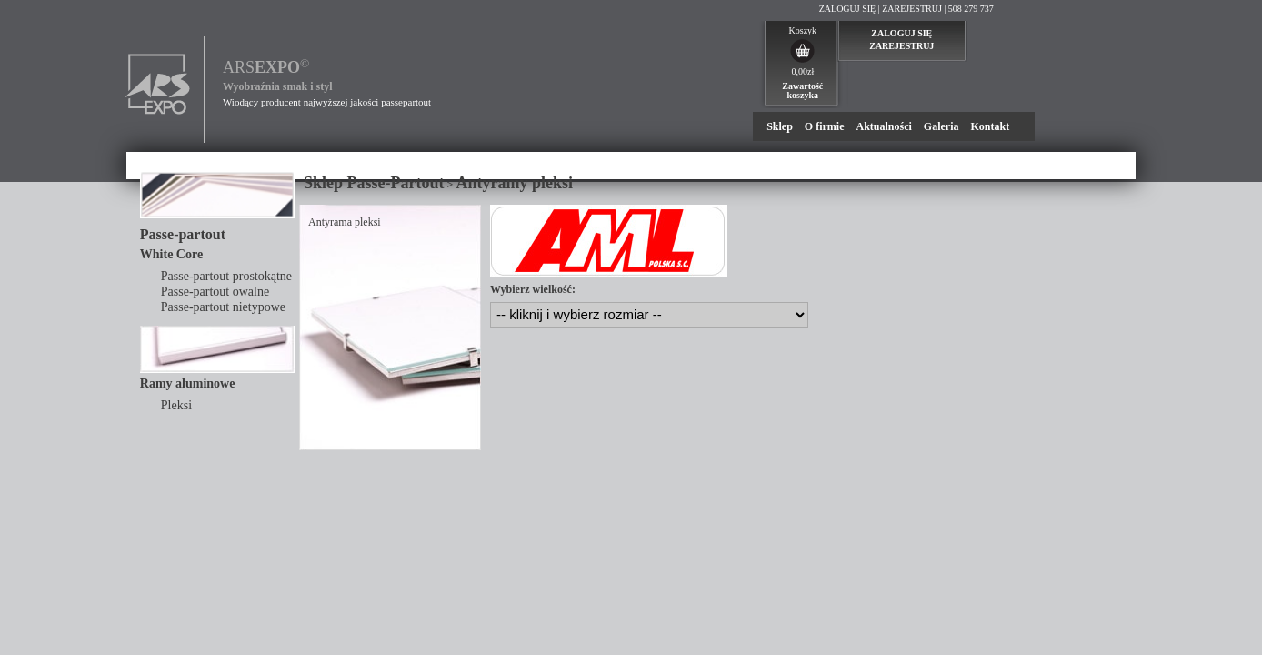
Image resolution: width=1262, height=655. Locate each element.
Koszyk (803, 30)
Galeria (941, 126)
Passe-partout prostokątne (226, 276)
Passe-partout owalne (215, 291)
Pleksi (176, 405)
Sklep (779, 126)
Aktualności (883, 126)
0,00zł (802, 71)
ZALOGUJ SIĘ (847, 9)
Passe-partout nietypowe (223, 307)
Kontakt (989, 126)
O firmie (825, 126)
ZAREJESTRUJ (912, 9)
